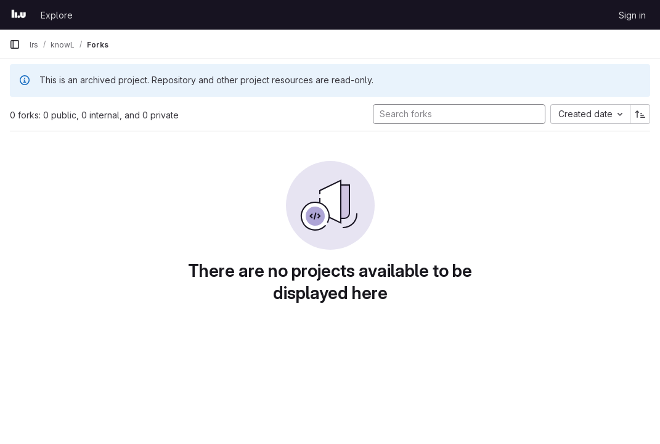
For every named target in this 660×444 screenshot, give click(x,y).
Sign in (632, 15)
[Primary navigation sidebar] (15, 44)
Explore (57, 15)
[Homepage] (19, 15)
